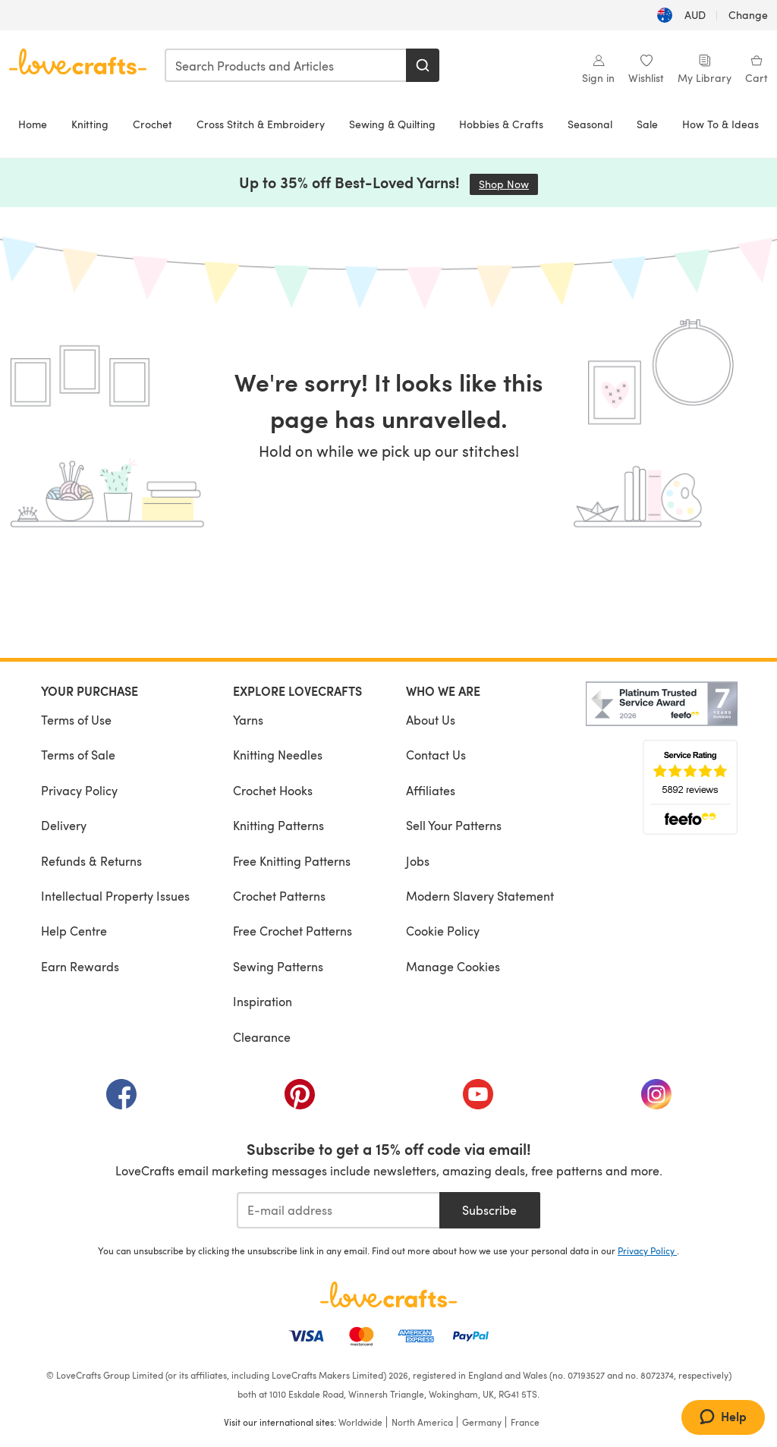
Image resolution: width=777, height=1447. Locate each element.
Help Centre (74, 931)
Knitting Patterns (278, 825)
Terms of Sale (78, 755)
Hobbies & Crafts (501, 124)
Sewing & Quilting (392, 124)
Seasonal (590, 124)
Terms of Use (76, 720)
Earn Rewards (80, 966)
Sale (647, 124)
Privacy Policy (79, 790)
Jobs (417, 861)
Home (32, 124)
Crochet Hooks (273, 790)
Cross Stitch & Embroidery (261, 124)
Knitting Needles (277, 755)
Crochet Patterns (279, 896)
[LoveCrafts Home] (388, 1294)
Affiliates (430, 790)
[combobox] (286, 65)
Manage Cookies (453, 966)
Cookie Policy (443, 931)
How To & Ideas (720, 124)
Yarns (248, 720)
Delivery (64, 825)
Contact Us (436, 755)
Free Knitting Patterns (292, 861)
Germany (482, 1422)
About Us (430, 720)
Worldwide (360, 1422)
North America (422, 1422)
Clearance (262, 1037)
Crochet (152, 124)
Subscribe (489, 1210)
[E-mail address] (338, 1210)
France (525, 1422)
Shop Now (508, 184)
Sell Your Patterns (454, 825)
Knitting (90, 124)
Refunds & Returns (91, 861)
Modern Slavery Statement (480, 896)
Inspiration (262, 1001)
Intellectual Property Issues (115, 896)
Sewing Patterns (278, 966)
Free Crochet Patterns (292, 931)
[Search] (422, 65)
